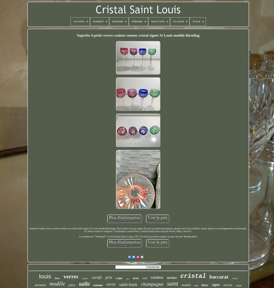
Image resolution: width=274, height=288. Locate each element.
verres (71, 276)
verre (111, 284)
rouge (239, 285)
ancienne (40, 285)
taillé (84, 284)
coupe (119, 278)
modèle (57, 284)
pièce (71, 285)
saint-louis (128, 284)
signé (216, 285)
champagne (152, 284)
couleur (157, 277)
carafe (97, 277)
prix (108, 277)
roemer (98, 285)
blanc (205, 285)
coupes (85, 278)
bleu (127, 279)
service (172, 278)
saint (172, 283)
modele (186, 285)
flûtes (57, 278)
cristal (193, 276)
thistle (136, 278)
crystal (234, 278)
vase (196, 285)
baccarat (219, 277)
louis (45, 276)
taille (144, 278)
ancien (227, 285)
